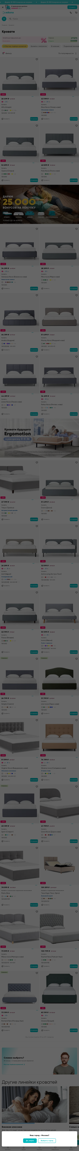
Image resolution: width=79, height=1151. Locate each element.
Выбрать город (47, 1141)
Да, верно (30, 1141)
